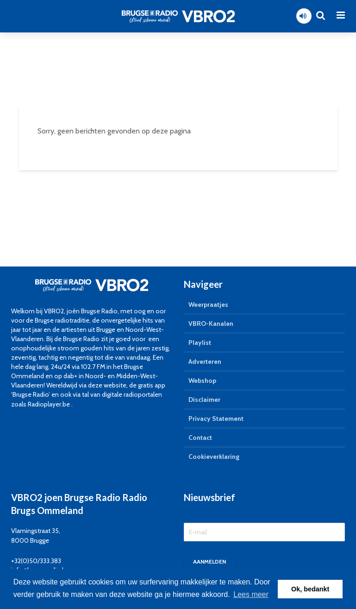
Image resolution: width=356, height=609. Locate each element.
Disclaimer (204, 399)
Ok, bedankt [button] (310, 589)
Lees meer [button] (251, 594)
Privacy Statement (216, 418)
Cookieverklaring (213, 456)
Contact (200, 437)
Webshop (202, 380)
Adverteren (204, 361)
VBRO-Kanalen (210, 323)
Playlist (199, 342)
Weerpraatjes (208, 304)
